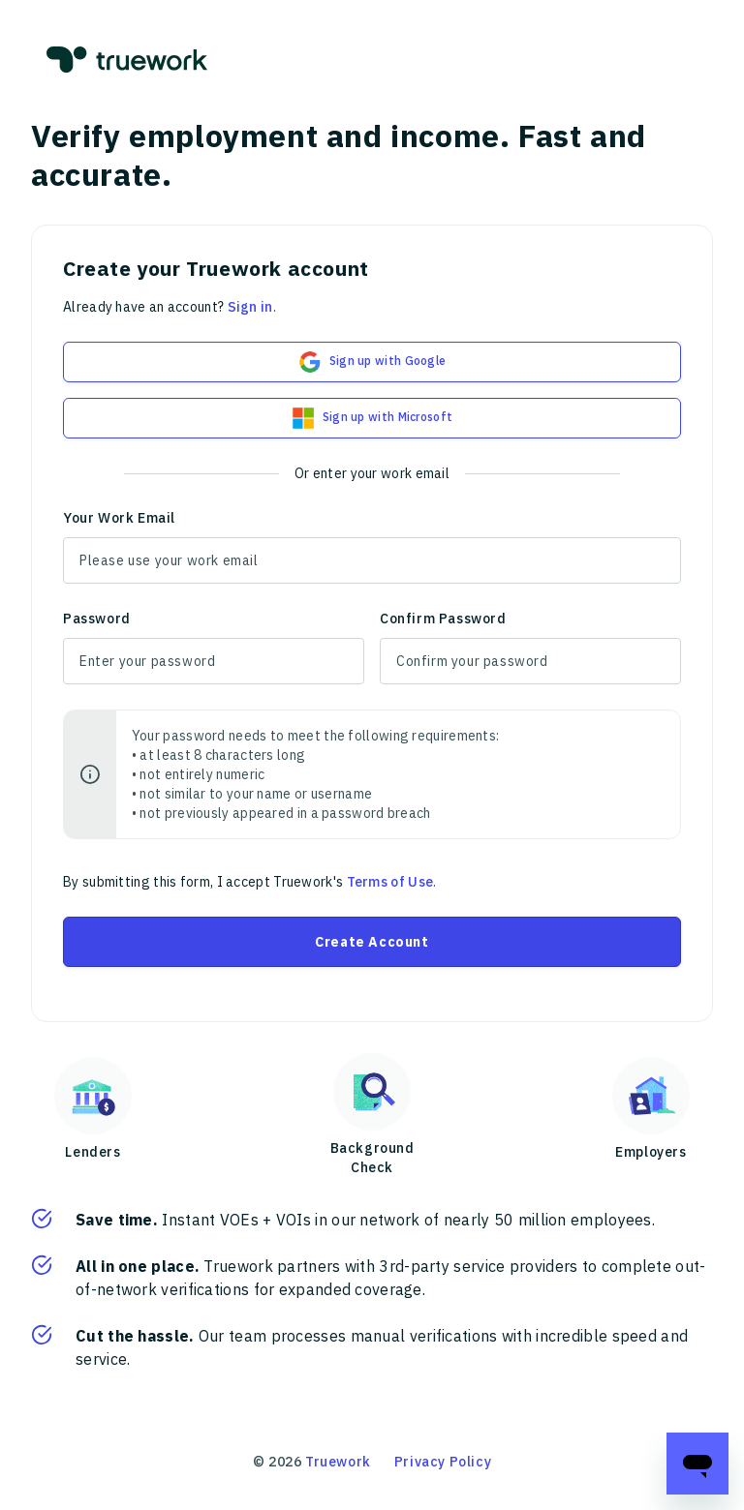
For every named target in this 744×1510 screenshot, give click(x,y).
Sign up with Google (372, 362)
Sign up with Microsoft (372, 418)
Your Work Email (119, 518)
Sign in (250, 307)
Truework (338, 1461)
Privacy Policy (442, 1461)
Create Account (371, 942)
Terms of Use (390, 882)
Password (97, 618)
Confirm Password (443, 618)
